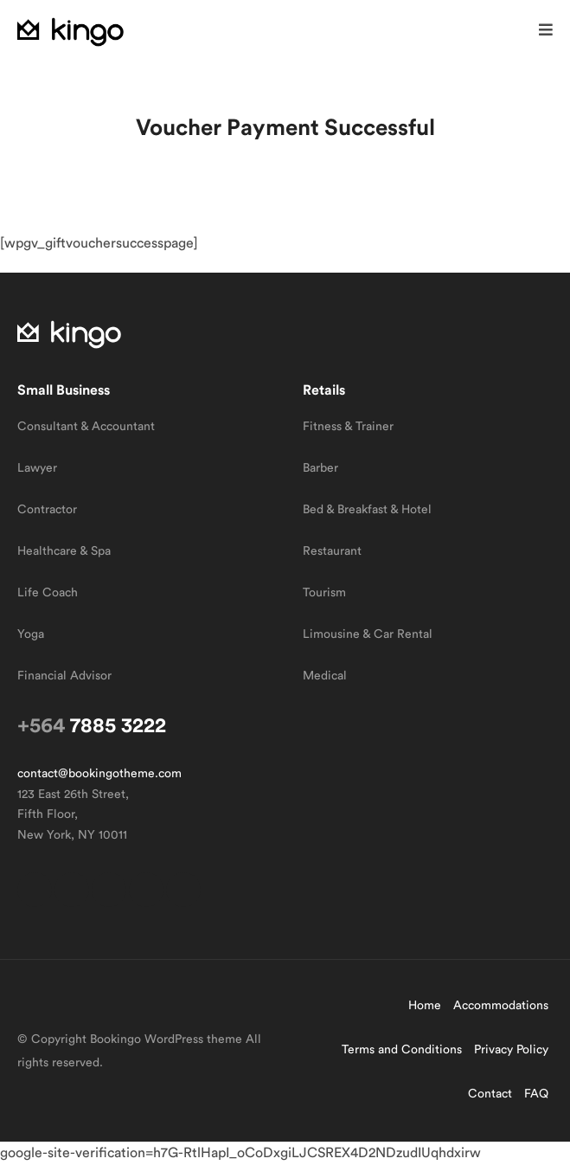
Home (424, 1006)
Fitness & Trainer (348, 427)
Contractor (47, 510)
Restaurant (332, 551)
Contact (490, 1094)
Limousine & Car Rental (367, 634)
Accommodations (500, 1006)
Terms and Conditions (402, 1050)
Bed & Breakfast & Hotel (367, 510)
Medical (325, 676)
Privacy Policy (511, 1050)
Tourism (324, 593)
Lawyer (37, 468)
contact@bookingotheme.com (99, 774)
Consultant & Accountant (86, 427)
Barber (320, 468)
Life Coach (47, 593)
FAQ (536, 1094)
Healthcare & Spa (64, 551)
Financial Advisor (64, 676)
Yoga (30, 634)
